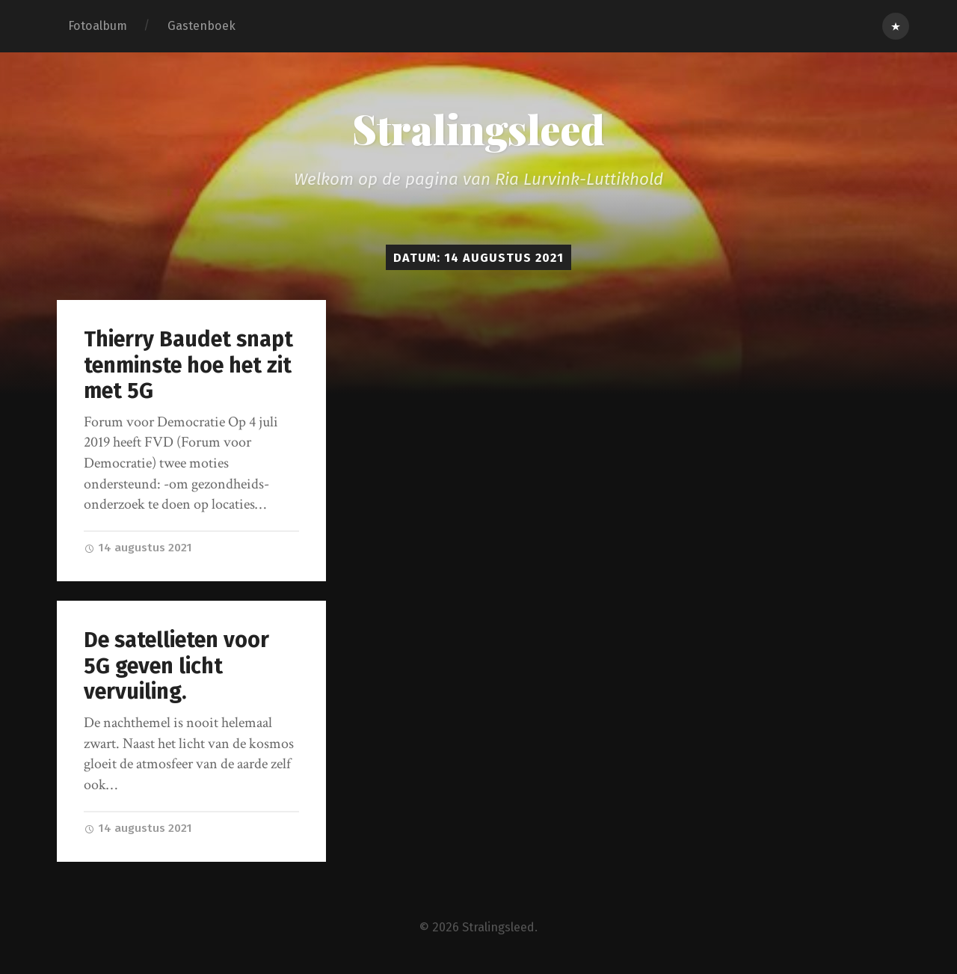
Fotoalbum (97, 26)
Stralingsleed (478, 128)
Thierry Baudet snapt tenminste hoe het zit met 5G (188, 365)
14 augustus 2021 (138, 547)
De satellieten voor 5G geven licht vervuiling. (176, 666)
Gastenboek (201, 26)
